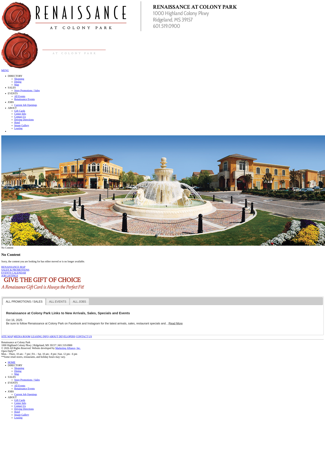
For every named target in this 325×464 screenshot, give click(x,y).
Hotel (17, 122)
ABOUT (12, 108)
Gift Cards (19, 110)
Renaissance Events (24, 99)
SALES (12, 87)
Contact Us (20, 116)
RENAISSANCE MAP (13, 267)
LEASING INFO (40, 336)
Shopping (19, 78)
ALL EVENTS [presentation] (57, 301)
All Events (19, 96)
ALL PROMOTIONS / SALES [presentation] (24, 301)
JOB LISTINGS (9, 275)
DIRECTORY (15, 76)
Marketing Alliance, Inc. (68, 348)
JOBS (11, 102)
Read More (175, 323)
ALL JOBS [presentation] (79, 301)
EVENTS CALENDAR (13, 272)
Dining (17, 81)
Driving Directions (24, 119)
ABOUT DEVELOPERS (62, 336)
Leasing (18, 128)
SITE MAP (7, 336)
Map (16, 84)
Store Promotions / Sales (27, 90)
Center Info (20, 113)
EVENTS (13, 93)
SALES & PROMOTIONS (15, 269)
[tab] (24, 301)
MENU (5, 70)
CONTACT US (84, 336)
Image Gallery (21, 125)
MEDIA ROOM (22, 336)
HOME (11, 362)
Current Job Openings (25, 105)
